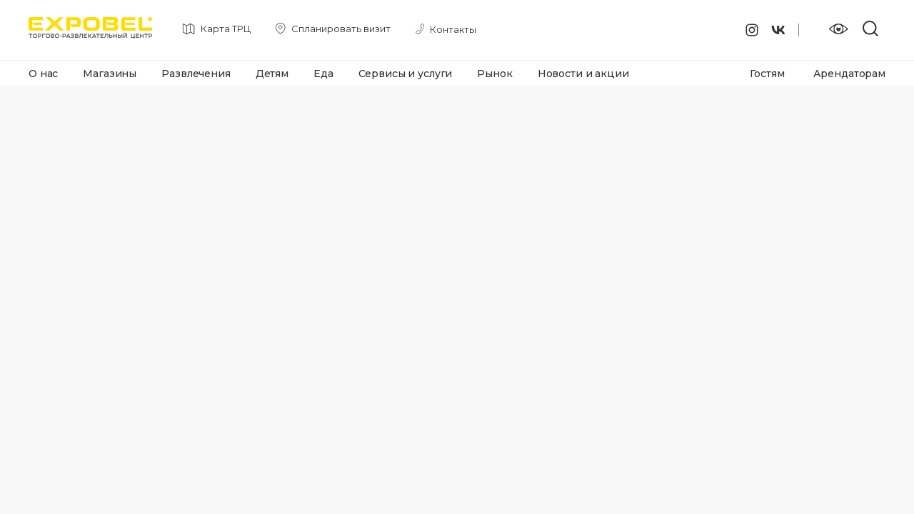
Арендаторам (849, 73)
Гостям (767, 73)
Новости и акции (583, 73)
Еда (323, 73)
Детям (272, 73)
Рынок (494, 73)
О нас (43, 73)
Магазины (109, 73)
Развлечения (195, 73)
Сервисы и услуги (405, 73)
